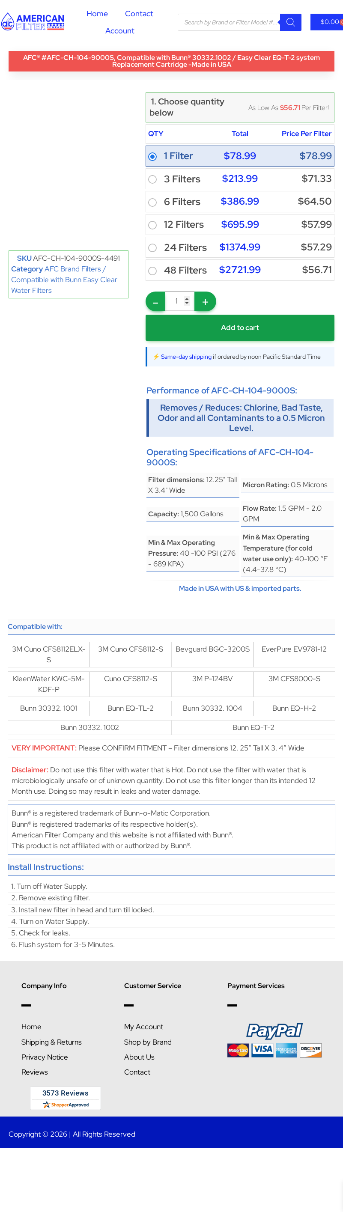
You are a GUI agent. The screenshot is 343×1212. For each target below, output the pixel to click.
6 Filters (182, 202)
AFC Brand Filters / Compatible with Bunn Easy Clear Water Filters (64, 279)
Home (97, 13)
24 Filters (185, 248)
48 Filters (185, 270)
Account (119, 31)
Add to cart (240, 327)
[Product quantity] (180, 301)
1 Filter (178, 156)
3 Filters (182, 179)
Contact (139, 13)
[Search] (290, 22)
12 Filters (184, 224)
